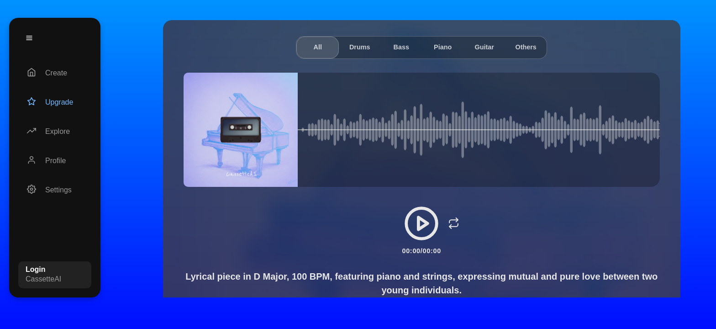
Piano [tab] (443, 47)
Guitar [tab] (484, 47)
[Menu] (29, 38)
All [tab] (317, 47)
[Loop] (453, 223)
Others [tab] (525, 47)
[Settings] (55, 190)
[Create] (55, 73)
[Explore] (55, 131)
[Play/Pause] (421, 223)
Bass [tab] (401, 47)
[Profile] (55, 161)
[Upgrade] (55, 102)
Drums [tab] (359, 47)
